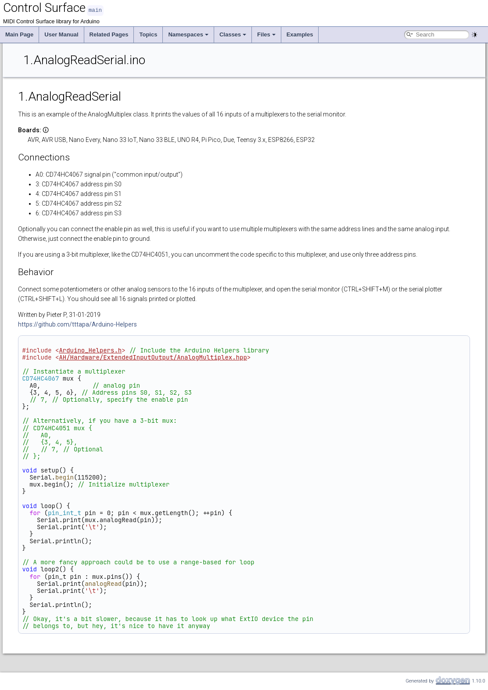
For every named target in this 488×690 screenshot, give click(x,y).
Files (266, 34)
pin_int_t (64, 512)
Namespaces (188, 34)
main (95, 10)
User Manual (61, 34)
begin (64, 477)
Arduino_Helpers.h (90, 350)
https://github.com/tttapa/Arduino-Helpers (77, 323)
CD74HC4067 (40, 378)
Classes (232, 34)
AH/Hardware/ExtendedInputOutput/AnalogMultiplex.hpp (153, 357)
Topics (148, 34)
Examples (300, 34)
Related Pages (109, 34)
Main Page (19, 34)
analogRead (103, 583)
